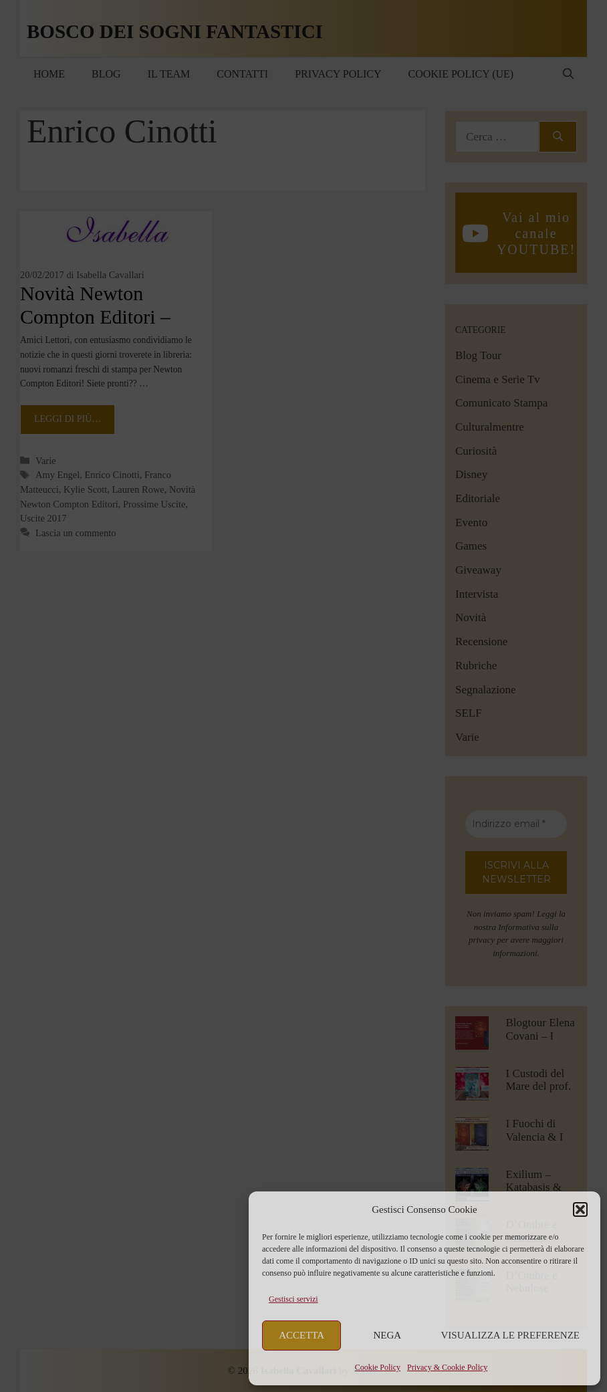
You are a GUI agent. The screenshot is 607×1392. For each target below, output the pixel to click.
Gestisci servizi (293, 1299)
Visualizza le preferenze (510, 1335)
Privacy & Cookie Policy (447, 1367)
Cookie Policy (377, 1367)
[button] (580, 1209)
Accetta (301, 1335)
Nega (388, 1335)
